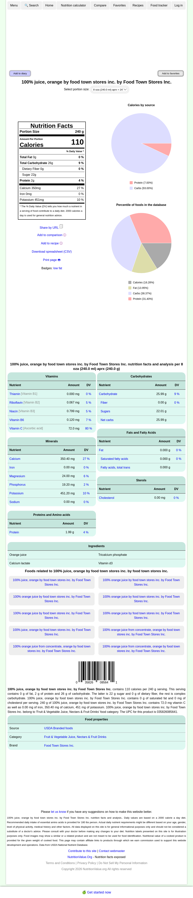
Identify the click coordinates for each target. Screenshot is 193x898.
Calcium (14, 458)
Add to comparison (49, 235)
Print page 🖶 (51, 260)
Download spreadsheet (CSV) (52, 251)
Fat (101, 450)
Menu (14, 5)
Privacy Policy (86, 863)
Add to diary (20, 73)
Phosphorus (17, 484)
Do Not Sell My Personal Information (123, 863)
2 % (86, 484)
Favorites (119, 5)
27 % (86, 458)
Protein (14, 532)
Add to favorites (170, 73)
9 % (177, 394)
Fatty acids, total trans (115, 467)
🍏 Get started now (96, 892)
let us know (58, 811)
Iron (12, 467)
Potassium (16, 493)
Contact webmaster (112, 851)
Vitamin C (15, 428)
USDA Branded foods (58, 728)
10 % (86, 493)
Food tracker (159, 5)
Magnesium (17, 476)
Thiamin (14, 394)
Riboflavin (16, 402)
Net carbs (107, 419)
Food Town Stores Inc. (59, 745)
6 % (86, 476)
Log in (179, 5)
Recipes (137, 5)
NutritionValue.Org (79, 857)
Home (49, 5)
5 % (88, 402)
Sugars (105, 411)
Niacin (13, 411)
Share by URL (52, 227)
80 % (88, 428)
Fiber (104, 402)
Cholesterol (106, 497)
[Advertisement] (96, 38)
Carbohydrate (108, 394)
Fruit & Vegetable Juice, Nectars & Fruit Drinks (75, 736)
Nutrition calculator (73, 5)
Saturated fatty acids (114, 458)
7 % (88, 419)
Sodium (14, 502)
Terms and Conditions (60, 863)
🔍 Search (32, 5)
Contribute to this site (82, 851)
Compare (100, 5)
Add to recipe (50, 243)
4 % (86, 532)
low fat (57, 268)
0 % (88, 394)
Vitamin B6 (16, 419)
